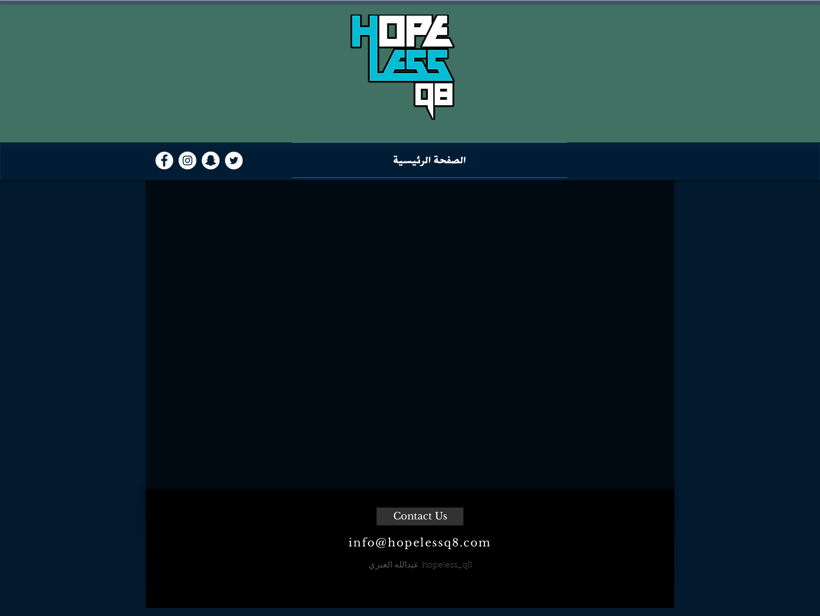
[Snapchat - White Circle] (211, 160)
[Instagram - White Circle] (187, 160)
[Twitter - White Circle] (234, 160)
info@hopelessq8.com (419, 542)
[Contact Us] (420, 516)
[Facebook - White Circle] (164, 160)
